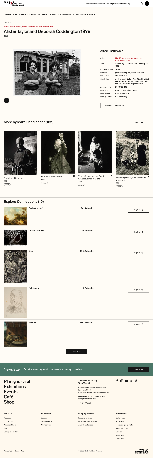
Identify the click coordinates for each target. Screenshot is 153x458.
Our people (8, 421)
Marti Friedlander (12, 26)
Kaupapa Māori (10, 425)
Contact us (120, 439)
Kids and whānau (85, 418)
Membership (46, 425)
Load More (76, 351)
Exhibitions (15, 386)
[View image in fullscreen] (6, 100)
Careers (119, 432)
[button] (20, 159)
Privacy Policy (8, 451)
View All (138, 122)
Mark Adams (28, 26)
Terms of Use (19, 451)
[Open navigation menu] (147, 3)
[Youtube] (126, 380)
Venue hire (120, 435)
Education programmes (87, 421)
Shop (9, 402)
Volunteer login (122, 428)
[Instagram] (121, 380)
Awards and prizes (85, 425)
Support (44, 418)
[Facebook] (117, 380)
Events (10, 392)
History (6, 428)
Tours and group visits (124, 425)
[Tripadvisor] (131, 380)
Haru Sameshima (44, 26)
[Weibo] (135, 380)
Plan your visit (17, 381)
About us (7, 418)
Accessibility (121, 421)
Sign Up (138, 369)
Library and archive (11, 432)
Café (8, 397)
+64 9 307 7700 (84, 403)
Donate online (46, 421)
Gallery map (120, 418)
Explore (138, 210)
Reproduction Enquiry (114, 105)
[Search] (141, 3)
